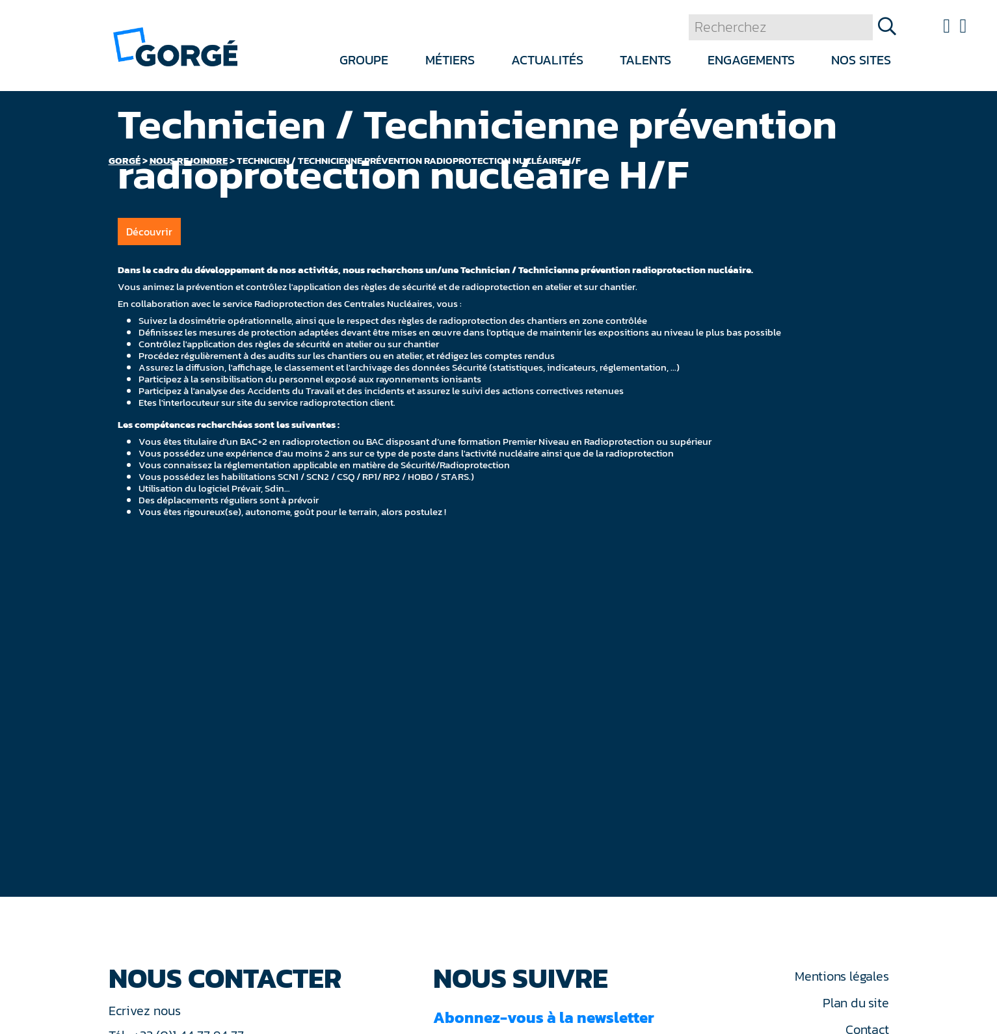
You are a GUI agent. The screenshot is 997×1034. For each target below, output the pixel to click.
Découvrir (149, 231)
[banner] (175, 45)
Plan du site (855, 1003)
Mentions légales (841, 976)
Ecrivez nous (146, 1010)
